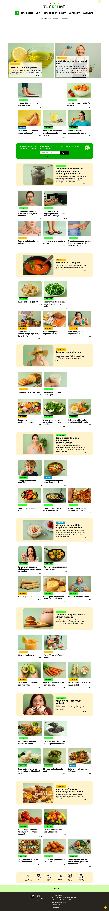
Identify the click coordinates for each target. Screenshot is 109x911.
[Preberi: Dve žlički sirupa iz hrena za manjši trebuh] (79, 662)
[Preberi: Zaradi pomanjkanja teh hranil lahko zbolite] (55, 460)
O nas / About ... (57, 895)
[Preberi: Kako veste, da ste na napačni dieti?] (79, 311)
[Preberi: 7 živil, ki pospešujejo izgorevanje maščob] (79, 488)
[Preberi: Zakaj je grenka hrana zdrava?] (30, 460)
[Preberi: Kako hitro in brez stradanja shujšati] (54, 221)
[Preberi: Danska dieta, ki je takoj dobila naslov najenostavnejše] (54, 444)
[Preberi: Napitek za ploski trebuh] (30, 635)
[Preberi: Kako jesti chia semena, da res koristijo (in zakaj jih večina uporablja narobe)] (54, 174)
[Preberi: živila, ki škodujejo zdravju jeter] (29, 488)
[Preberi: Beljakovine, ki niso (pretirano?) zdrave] (29, 399)
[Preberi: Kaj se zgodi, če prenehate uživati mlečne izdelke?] (54, 576)
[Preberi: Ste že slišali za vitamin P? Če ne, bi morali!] (55, 809)
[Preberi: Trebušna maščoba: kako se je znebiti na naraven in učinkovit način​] (79, 221)
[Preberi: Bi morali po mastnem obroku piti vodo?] (30, 721)
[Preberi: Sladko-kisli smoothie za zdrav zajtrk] (55, 372)
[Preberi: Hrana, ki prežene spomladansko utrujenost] (79, 110)
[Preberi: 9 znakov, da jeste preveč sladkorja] (54, 704)
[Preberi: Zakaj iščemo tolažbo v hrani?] (55, 635)
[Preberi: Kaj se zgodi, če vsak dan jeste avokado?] (29, 662)
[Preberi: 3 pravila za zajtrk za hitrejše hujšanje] (79, 83)
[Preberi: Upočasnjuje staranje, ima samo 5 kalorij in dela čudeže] (55, 281)
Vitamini (59, 878)
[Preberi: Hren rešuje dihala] (29, 576)
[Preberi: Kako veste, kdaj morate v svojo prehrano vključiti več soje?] (29, 748)
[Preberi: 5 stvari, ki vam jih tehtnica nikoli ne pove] (30, 83)
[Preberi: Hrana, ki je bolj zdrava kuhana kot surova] (54, 488)
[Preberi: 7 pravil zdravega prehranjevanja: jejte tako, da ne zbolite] (29, 311)
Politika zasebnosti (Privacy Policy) (63, 900)
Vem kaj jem (44, 18)
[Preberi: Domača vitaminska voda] (54, 355)
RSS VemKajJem (28, 879)
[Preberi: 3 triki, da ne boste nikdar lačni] (54, 748)
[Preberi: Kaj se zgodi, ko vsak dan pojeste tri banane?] (29, 110)
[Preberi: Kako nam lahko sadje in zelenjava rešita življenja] (79, 399)
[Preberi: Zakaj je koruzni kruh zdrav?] (30, 372)
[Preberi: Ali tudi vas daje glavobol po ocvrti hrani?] (54, 839)
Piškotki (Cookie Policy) (59, 902)
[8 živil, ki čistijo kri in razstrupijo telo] (78, 44)
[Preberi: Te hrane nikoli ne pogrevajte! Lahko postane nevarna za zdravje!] (55, 191)
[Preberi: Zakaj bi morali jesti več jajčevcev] (79, 748)
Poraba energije (49, 879)
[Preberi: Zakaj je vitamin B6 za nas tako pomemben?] (29, 839)
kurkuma (55, 18)
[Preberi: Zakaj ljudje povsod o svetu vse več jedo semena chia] (55, 721)
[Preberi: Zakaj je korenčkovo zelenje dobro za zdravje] (54, 662)
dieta (60, 18)
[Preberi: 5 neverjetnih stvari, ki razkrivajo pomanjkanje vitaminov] (30, 191)
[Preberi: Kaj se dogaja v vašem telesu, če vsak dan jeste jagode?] (30, 809)
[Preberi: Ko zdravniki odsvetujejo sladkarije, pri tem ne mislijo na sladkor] (30, 546)
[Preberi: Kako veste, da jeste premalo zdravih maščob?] (54, 618)
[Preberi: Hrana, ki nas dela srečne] (79, 576)
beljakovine (65, 18)
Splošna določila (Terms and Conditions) (64, 897)
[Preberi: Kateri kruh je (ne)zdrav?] (30, 281)
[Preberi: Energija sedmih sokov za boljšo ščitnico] (29, 221)
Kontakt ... (56, 907)
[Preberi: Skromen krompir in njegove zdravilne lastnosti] (55, 546)
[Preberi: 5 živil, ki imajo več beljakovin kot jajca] (54, 311)
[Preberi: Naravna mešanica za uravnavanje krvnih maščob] (54, 793)
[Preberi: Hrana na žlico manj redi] (54, 265)
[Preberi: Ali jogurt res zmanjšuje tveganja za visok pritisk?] (54, 530)
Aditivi (38, 878)
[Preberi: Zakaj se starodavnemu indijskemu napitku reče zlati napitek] (54, 110)
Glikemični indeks (70, 879)
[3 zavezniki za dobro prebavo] (31, 44)
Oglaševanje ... (57, 904)
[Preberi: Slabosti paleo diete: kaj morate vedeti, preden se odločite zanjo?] (79, 839)
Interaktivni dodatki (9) (81, 879)
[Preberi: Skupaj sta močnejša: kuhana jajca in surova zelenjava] (54, 399)
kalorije (50, 18)
